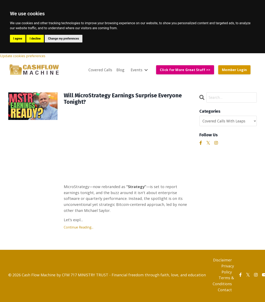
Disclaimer (222, 261)
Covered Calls (100, 70)
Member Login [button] (234, 70)
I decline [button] (35, 38)
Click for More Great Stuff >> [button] (185, 70)
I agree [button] (17, 38)
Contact (225, 291)
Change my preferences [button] (63, 38)
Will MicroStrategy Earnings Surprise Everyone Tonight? (116, 100)
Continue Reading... (78, 229)
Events (139, 70)
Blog (120, 70)
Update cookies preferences (25, 56)
